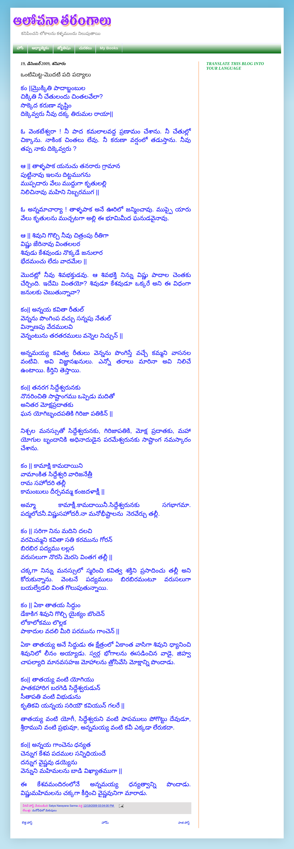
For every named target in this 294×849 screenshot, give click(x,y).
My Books (109, 48)
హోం (20, 48)
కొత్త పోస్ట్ (27, 822)
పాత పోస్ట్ (184, 822)
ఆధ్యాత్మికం (40, 48)
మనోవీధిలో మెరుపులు (44, 810)
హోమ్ (105, 822)
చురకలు (85, 48)
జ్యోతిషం (64, 48)
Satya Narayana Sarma (63, 805)
